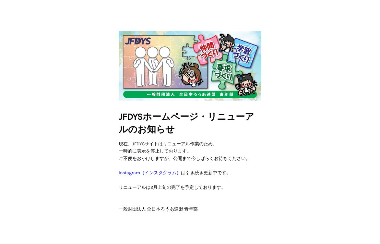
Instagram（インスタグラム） (150, 173)
